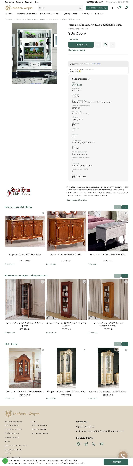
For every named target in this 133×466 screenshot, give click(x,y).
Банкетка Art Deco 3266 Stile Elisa (108, 254)
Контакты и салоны (40, 433)
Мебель (9, 14)
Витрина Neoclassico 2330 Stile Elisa (66, 391)
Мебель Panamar (12, 437)
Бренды (87, 14)
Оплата (19, 2)
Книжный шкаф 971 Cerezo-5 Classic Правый (25, 324)
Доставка (9, 2)
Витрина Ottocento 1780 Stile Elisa (25, 391)
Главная (8, 19)
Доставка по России (13, 449)
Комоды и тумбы (12, 425)
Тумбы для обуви (12, 433)
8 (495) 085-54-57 (95, 2)
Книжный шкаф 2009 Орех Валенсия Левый (66, 324)
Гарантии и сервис (13, 457)
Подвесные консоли (13, 429)
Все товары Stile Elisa (76, 200)
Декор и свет (71, 14)
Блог (36, 2)
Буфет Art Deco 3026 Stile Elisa (66, 254)
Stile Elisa (77, 85)
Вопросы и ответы (40, 425)
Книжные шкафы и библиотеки (64, 19)
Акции (99, 14)
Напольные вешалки (27, 14)
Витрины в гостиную (13, 421)
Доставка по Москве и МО (16, 445)
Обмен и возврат (39, 429)
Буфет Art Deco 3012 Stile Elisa (25, 254)
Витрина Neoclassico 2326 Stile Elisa (108, 391)
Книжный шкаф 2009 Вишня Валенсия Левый (108, 324)
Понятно (116, 461)
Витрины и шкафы (36, 19)
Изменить (96, 64)
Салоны (28, 2)
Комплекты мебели (51, 14)
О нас (34, 421)
